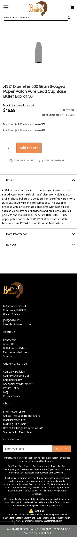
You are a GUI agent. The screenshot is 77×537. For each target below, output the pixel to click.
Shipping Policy (12, 380)
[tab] (38, 179)
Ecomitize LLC (46, 533)
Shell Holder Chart (14, 411)
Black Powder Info (14, 420)
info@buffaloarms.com (17, 324)
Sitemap (8, 356)
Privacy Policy (11, 396)
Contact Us (9, 340)
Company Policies (14, 371)
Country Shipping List (16, 375)
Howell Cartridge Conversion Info (23, 428)
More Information (16, 234)
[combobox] (36, 18)
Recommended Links (16, 352)
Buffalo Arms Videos (15, 348)
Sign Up (62, 448)
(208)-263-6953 (12, 320)
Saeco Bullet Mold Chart (17, 432)
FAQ (5, 392)
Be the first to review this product (18, 105)
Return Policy (11, 388)
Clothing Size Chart (14, 424)
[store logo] (38, 9)
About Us (8, 344)
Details (10, 180)
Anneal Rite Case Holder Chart (21, 416)
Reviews (11, 244)
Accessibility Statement (17, 384)
